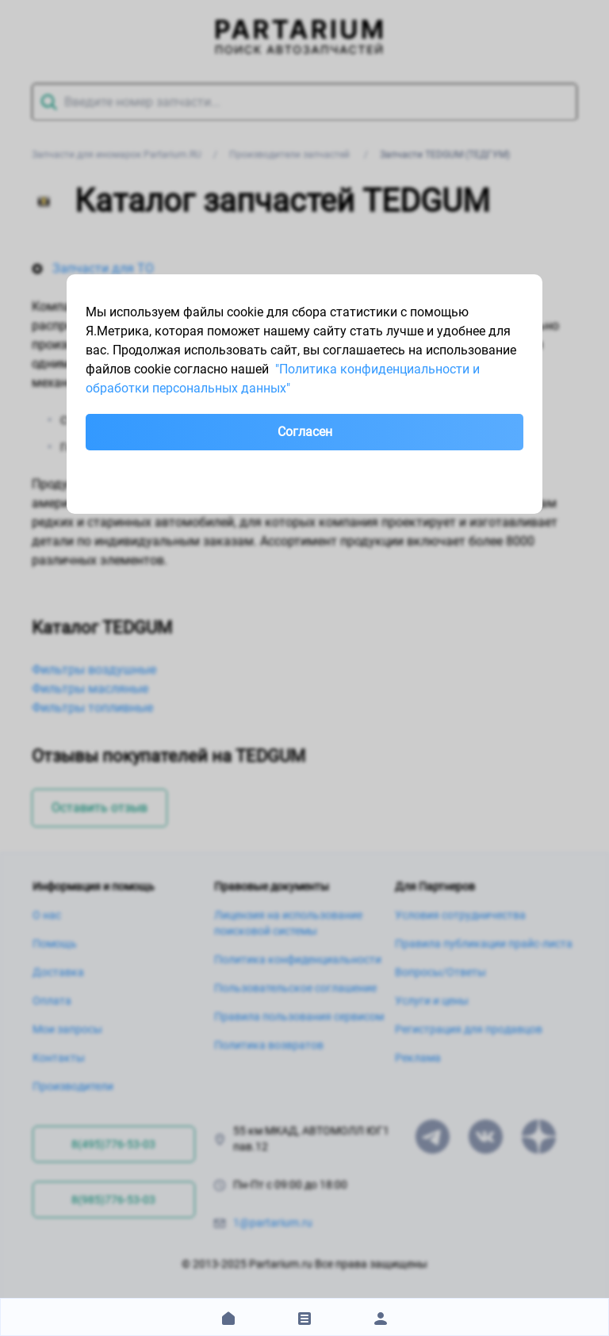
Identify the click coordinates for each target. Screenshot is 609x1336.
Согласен (305, 431)
